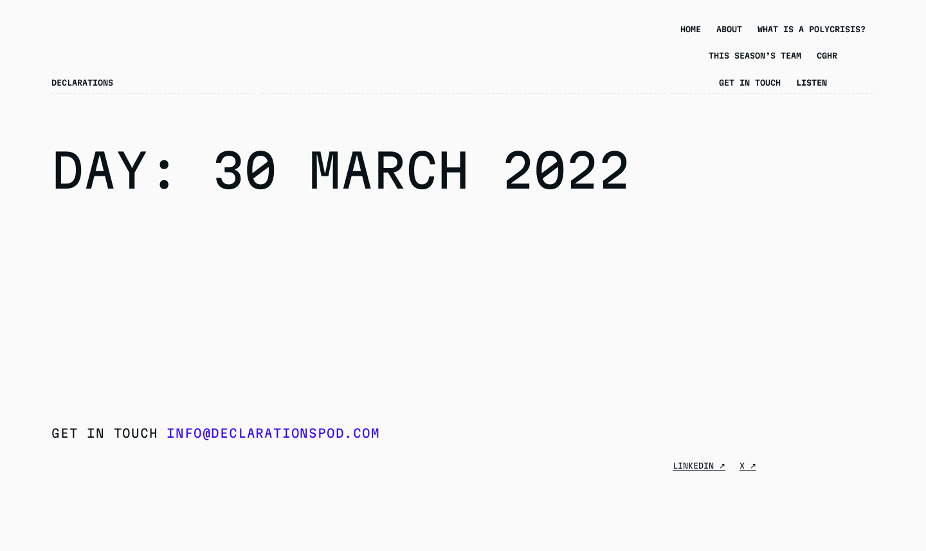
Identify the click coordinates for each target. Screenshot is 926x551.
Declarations (82, 82)
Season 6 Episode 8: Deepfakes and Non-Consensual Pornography (158, 260)
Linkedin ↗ (699, 465)
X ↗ (748, 465)
